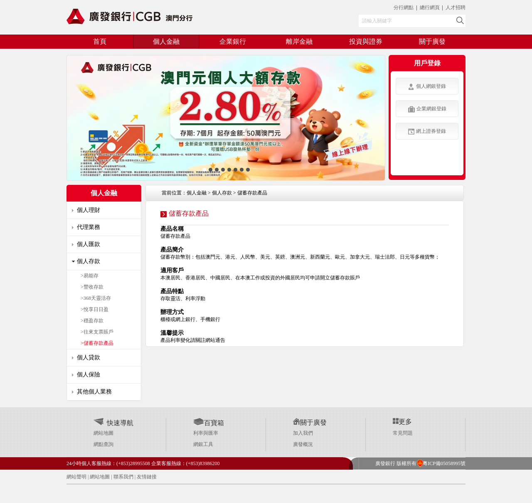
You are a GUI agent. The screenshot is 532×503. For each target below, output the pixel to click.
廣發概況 (303, 444)
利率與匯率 (205, 433)
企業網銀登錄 (427, 109)
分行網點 (404, 7)
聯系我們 (123, 477)
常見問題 (403, 433)
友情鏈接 (147, 477)
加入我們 (303, 433)
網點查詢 (103, 444)
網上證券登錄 (427, 131)
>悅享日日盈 (94, 309)
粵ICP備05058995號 (441, 463)
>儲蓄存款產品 (97, 343)
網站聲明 (76, 477)
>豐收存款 (92, 287)
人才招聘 (456, 7)
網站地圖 (103, 433)
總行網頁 (430, 7)
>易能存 (90, 276)
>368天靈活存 (96, 298)
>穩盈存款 (92, 321)
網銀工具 (203, 444)
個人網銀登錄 (427, 86)
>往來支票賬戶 (97, 332)
